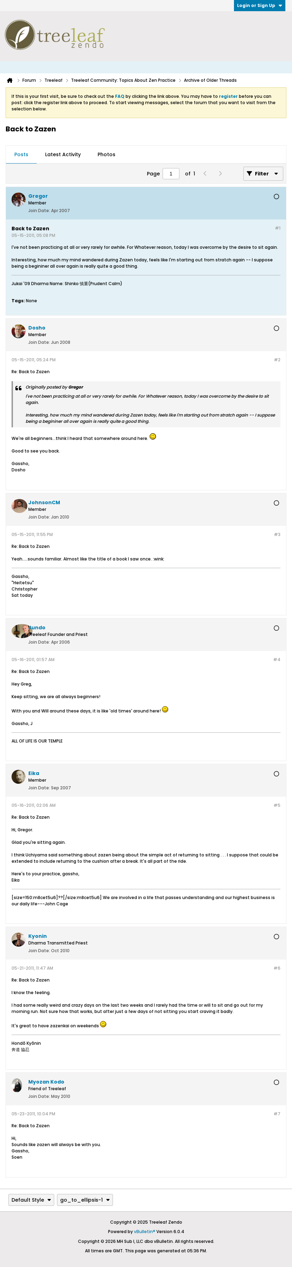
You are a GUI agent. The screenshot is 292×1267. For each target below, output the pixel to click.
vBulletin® (144, 1232)
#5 (276, 805)
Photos (106, 154)
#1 (277, 228)
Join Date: (39, 210)
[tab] (21, 155)
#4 (276, 660)
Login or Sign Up (259, 5)
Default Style (31, 1199)
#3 (277, 534)
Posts (21, 154)
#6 (276, 968)
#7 (276, 1114)
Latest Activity (63, 154)
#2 (277, 360)
